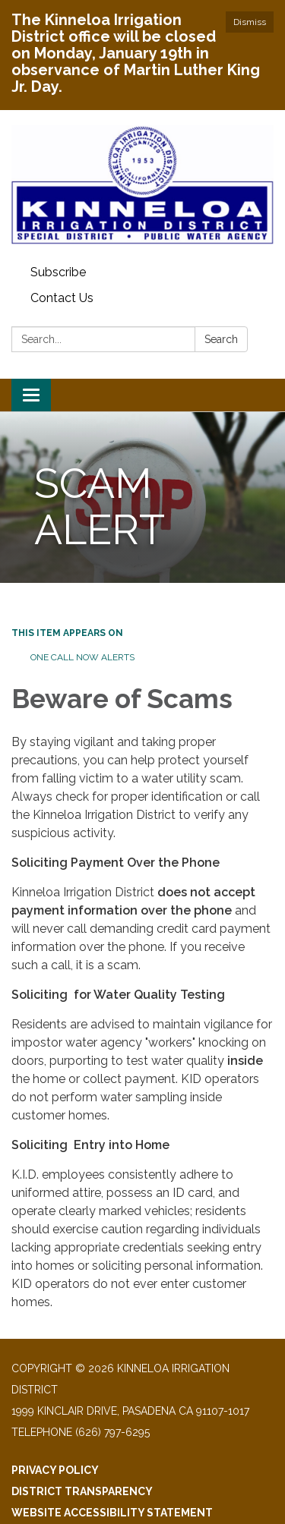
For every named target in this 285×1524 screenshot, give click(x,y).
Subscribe (58, 272)
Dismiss (249, 22)
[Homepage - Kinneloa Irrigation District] (142, 184)
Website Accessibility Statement (112, 1513)
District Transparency (82, 1491)
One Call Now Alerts (82, 657)
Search (221, 339)
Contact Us (61, 298)
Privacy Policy (55, 1470)
